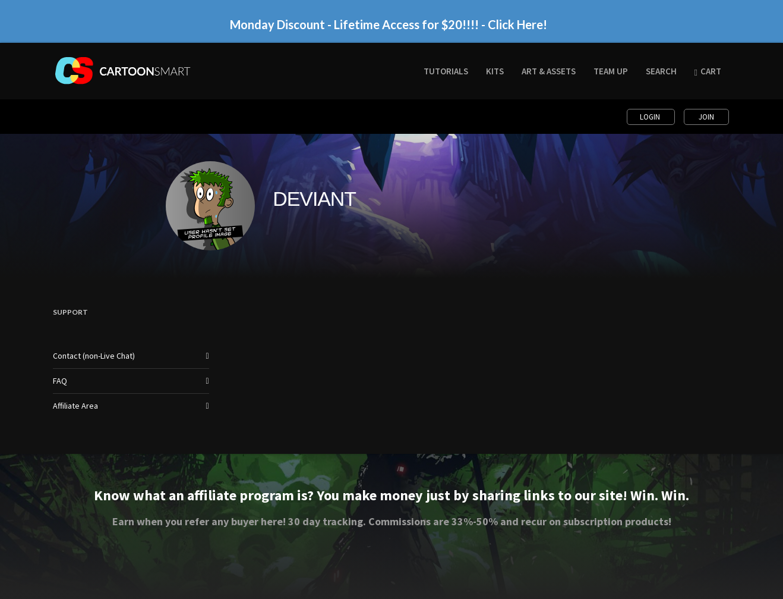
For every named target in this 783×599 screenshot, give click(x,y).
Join (706, 117)
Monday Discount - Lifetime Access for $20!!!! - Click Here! (388, 24)
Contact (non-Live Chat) (94, 355)
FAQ (60, 380)
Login (651, 117)
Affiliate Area (75, 405)
